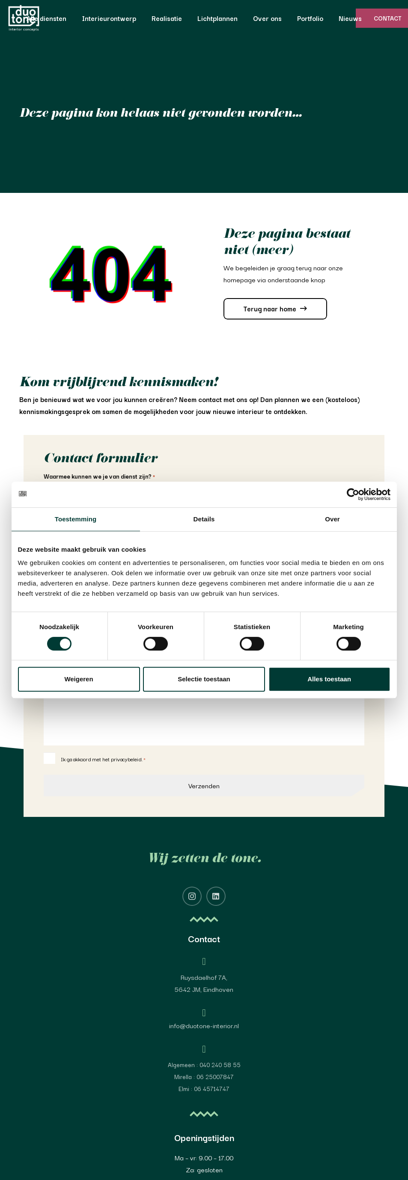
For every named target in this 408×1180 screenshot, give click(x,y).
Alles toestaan (329, 679)
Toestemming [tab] (76, 519)
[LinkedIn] (216, 896)
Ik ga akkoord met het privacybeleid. (103, 759)
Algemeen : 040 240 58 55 (204, 1064)
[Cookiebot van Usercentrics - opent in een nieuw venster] (353, 494)
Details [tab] (204, 519)
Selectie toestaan (204, 679)
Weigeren (78, 679)
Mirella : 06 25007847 (204, 1076)
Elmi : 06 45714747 (204, 1088)
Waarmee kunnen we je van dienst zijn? (99, 476)
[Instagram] (192, 896)
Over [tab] (332, 519)
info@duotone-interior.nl (204, 1025)
